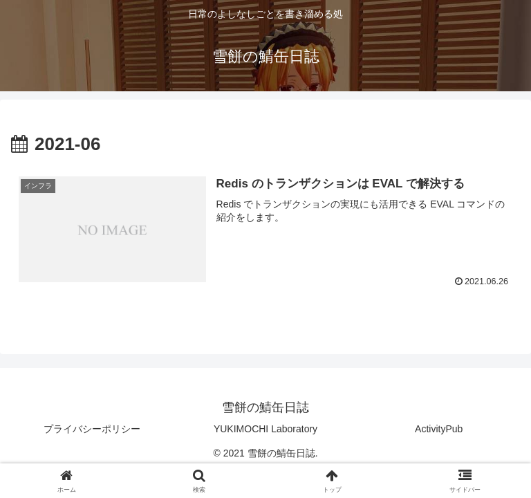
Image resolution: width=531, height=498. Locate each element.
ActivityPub (439, 428)
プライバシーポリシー (92, 428)
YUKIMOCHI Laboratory (265, 428)
